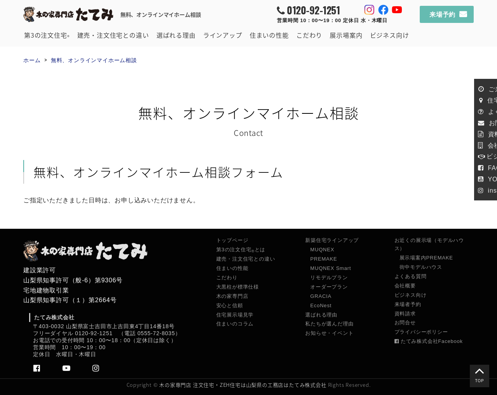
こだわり (309, 35)
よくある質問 (410, 276)
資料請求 (405, 314)
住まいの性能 (269, 35)
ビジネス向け (389, 35)
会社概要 (405, 286)
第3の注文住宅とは (240, 250)
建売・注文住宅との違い (113, 35)
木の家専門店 (232, 296)
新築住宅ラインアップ (332, 240)
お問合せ (405, 322)
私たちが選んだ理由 (329, 324)
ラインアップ (222, 35)
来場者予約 (407, 304)
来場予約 (442, 14)
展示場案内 (346, 35)
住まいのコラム (235, 324)
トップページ (232, 240)
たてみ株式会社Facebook (428, 341)
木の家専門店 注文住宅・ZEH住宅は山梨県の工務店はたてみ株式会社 (242, 384)
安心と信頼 (229, 305)
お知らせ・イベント (329, 333)
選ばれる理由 (176, 35)
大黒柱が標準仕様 (237, 287)
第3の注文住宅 (47, 35)
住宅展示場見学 (235, 315)
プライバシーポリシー (421, 332)
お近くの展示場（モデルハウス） (429, 244)
